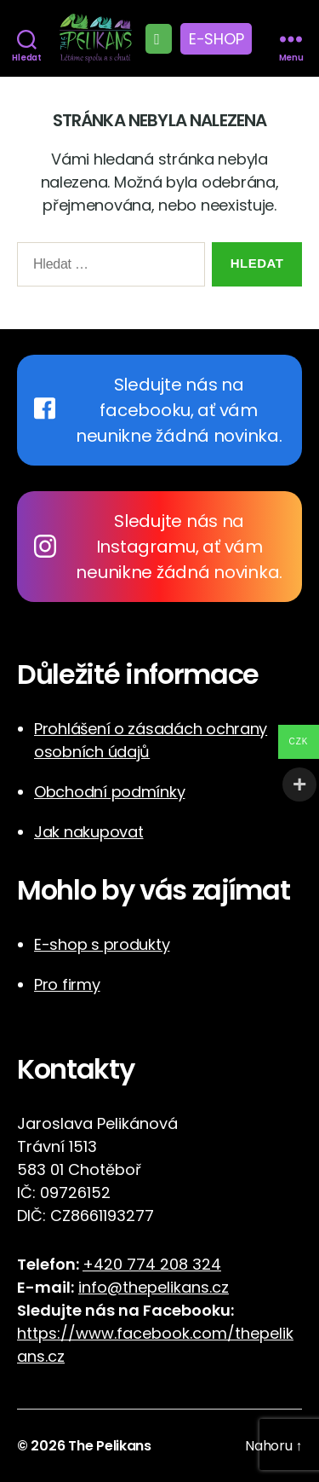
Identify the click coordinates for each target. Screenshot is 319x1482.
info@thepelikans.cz (153, 1287)
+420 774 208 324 (152, 1264)
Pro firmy (67, 984)
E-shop (216, 38)
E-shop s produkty (101, 944)
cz (56, 1356)
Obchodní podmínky (109, 791)
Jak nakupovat (89, 831)
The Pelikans (109, 1446)
